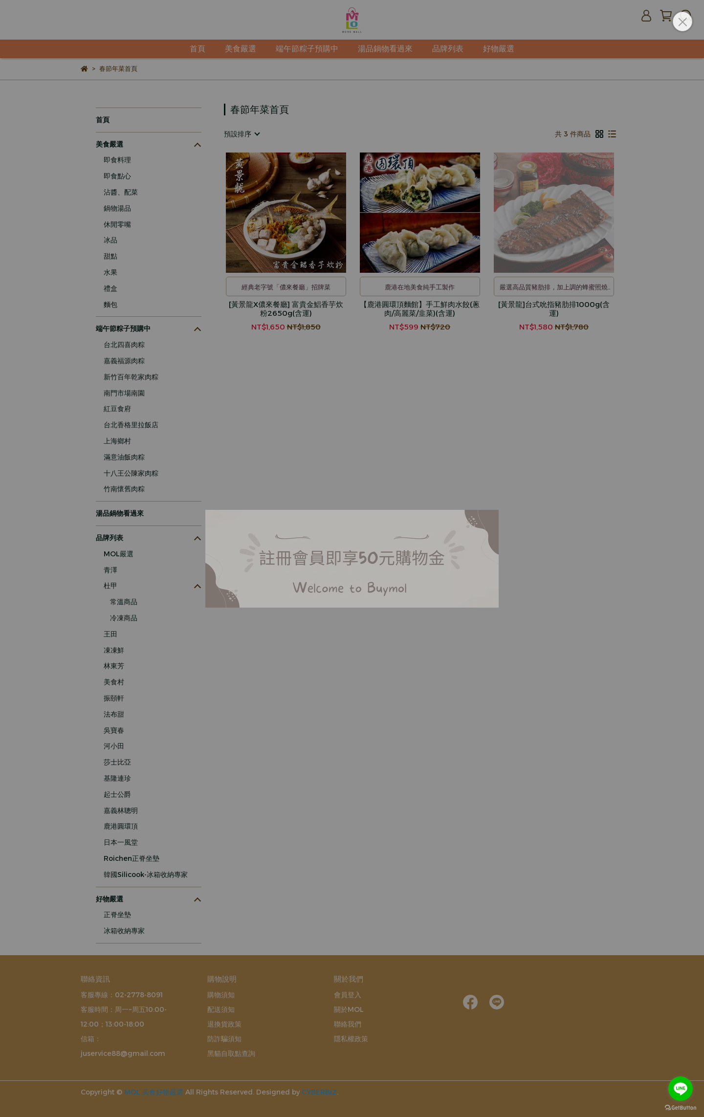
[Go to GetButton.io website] (680, 1107)
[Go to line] (680, 1088)
